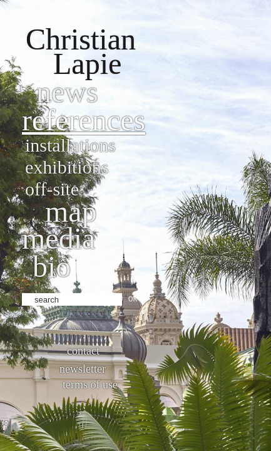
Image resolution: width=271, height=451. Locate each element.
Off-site (52, 189)
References (83, 120)
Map (71, 211)
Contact (83, 351)
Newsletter (82, 369)
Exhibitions (66, 167)
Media (58, 238)
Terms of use (90, 384)
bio (52, 266)
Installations (70, 145)
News (67, 91)
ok (133, 298)
